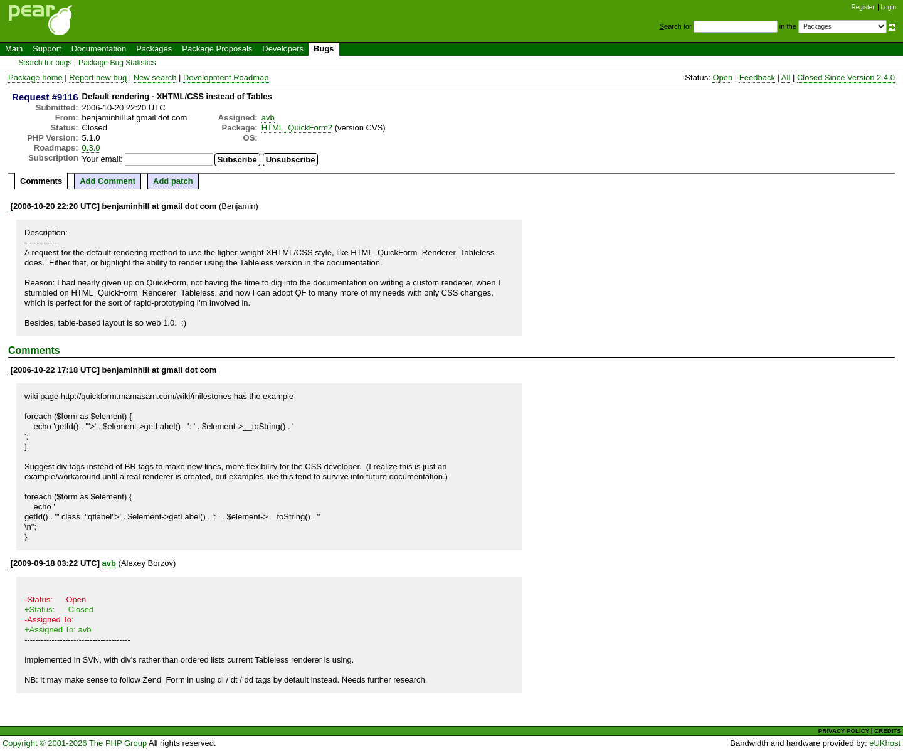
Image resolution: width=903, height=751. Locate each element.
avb (268, 117)
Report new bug (98, 77)
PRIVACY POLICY (843, 730)
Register (863, 7)
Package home (35, 77)
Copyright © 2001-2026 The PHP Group (75, 743)
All (785, 77)
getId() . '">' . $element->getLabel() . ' (122, 426)
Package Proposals (217, 48)
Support (47, 48)
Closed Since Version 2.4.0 (846, 77)
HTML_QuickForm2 (296, 127)
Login (888, 7)
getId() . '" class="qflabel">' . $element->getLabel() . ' (119, 516)
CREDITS (887, 730)
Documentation (98, 48)
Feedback (757, 77)
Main (14, 48)
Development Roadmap (226, 77)
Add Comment (107, 181)
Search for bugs (44, 62)
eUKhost (884, 743)
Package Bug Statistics (117, 62)
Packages (154, 48)
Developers (283, 48)
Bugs (324, 48)
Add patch (173, 181)
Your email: (102, 159)
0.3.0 (91, 147)
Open (722, 77)
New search (155, 77)
